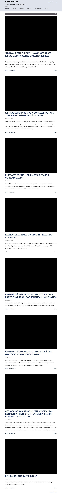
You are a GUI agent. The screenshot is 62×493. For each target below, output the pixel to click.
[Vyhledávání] (50, 2)
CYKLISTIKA (29, 8)
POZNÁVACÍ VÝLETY (38, 8)
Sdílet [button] (6, 70)
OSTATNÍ (47, 8)
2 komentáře (12, 70)
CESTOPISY (7, 8)
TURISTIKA (21, 8)
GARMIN (14, 8)
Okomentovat (12, 132)
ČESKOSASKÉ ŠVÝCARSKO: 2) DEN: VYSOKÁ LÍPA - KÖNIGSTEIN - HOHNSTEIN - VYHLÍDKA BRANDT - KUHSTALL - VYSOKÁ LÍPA (29, 414)
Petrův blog (11, 2)
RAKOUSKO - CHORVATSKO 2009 (21, 476)
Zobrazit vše (53, 13)
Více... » (55, 70)
